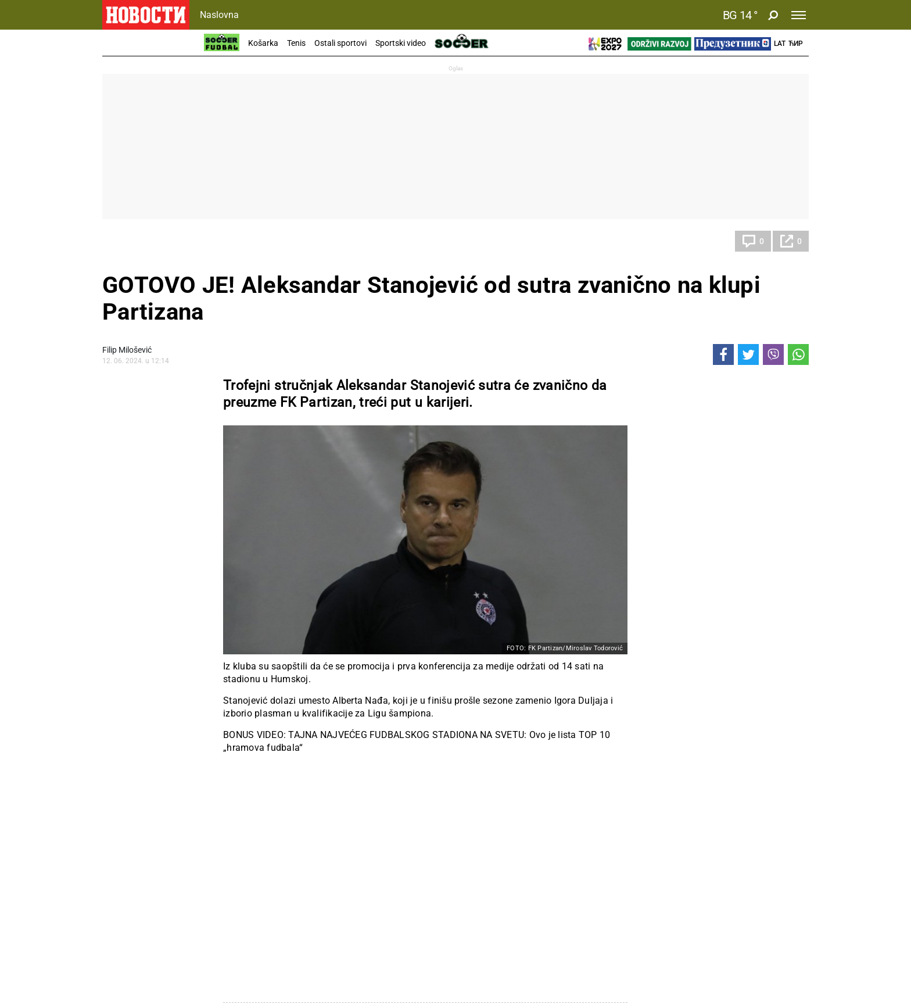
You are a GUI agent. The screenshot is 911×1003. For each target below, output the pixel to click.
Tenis (296, 43)
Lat (780, 44)
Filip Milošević (127, 349)
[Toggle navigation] (798, 15)
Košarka (263, 43)
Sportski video (400, 43)
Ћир (795, 44)
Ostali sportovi (340, 43)
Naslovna (219, 14)
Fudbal (126, 241)
